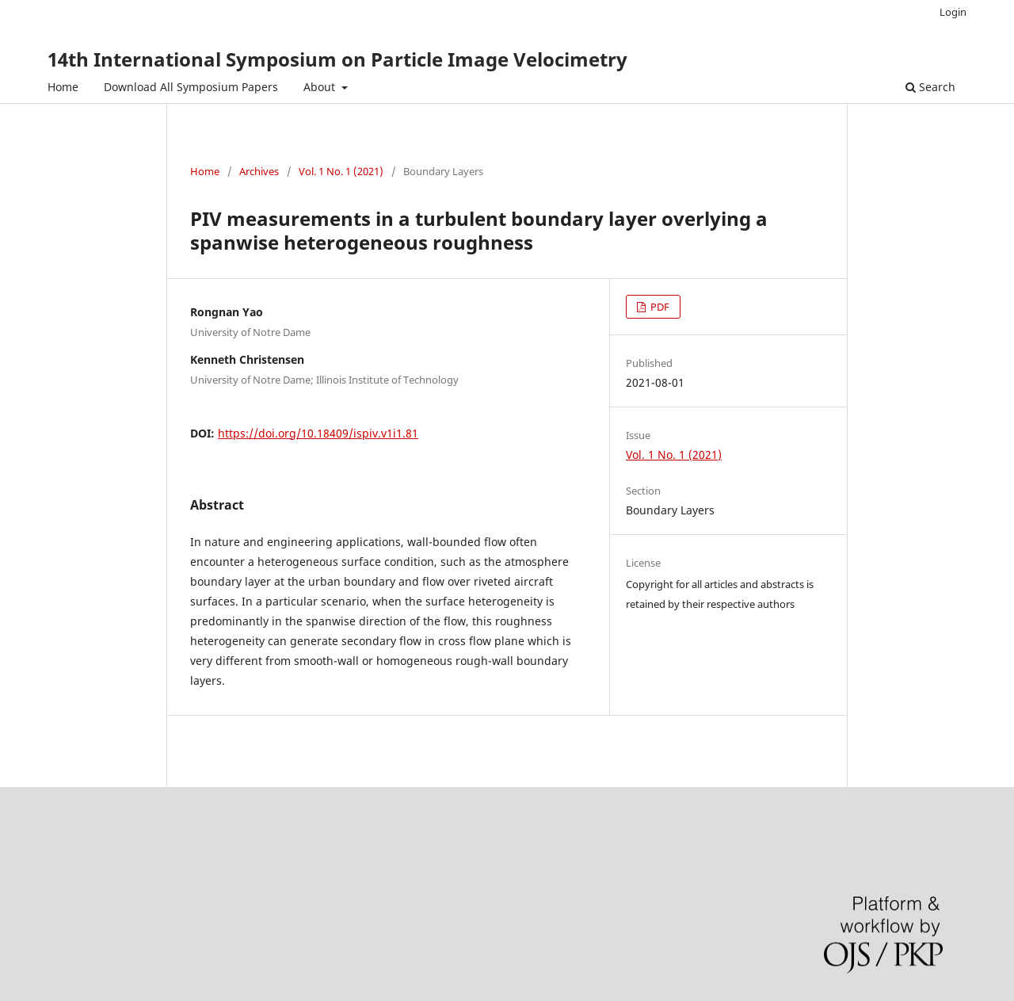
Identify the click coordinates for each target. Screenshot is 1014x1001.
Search (930, 86)
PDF (658, 307)
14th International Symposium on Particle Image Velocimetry (337, 59)
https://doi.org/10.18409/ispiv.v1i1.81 (318, 433)
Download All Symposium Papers (191, 86)
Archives (259, 171)
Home (63, 86)
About (320, 86)
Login (953, 12)
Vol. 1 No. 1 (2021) (341, 171)
